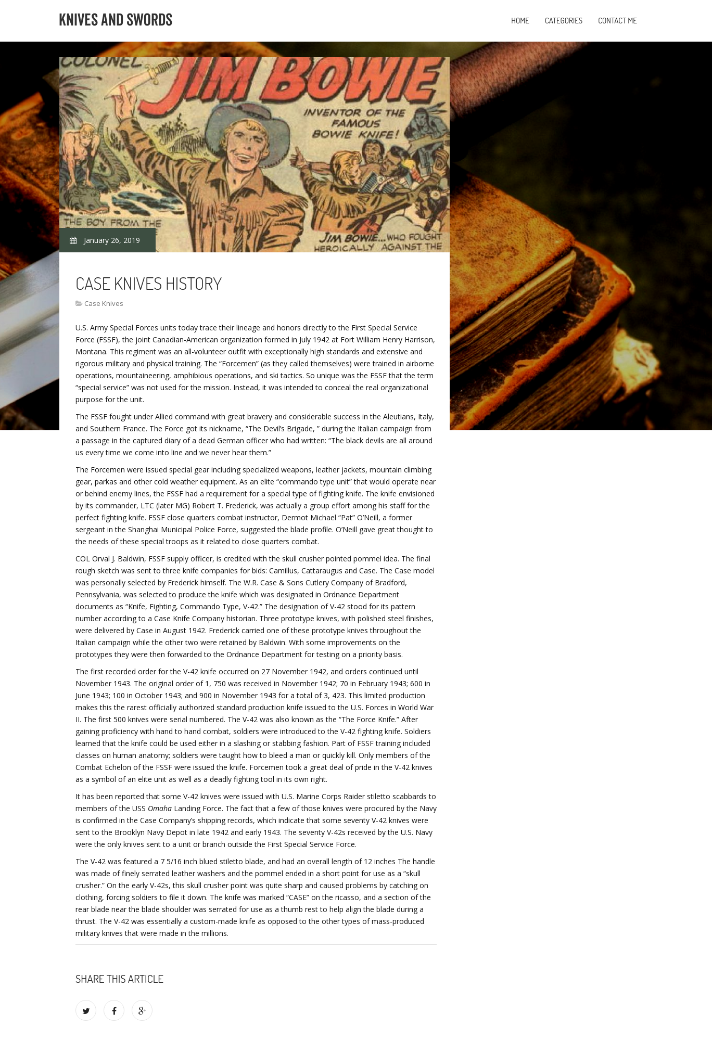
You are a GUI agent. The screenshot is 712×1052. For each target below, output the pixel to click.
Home (520, 20)
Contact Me (617, 20)
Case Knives (103, 303)
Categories (563, 20)
